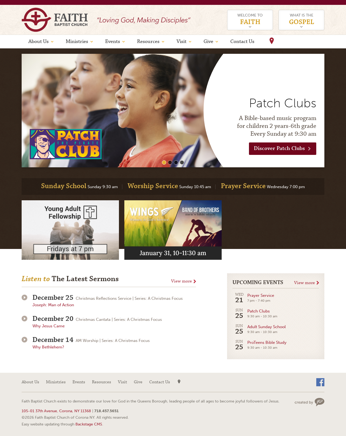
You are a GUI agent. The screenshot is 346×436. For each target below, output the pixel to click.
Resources (148, 41)
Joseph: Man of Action (53, 304)
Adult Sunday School (259, 329)
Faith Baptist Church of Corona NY (55, 20)
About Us (38, 41)
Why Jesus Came (48, 326)
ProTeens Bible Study (259, 345)
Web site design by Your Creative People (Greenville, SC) (309, 402)
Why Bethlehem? (48, 347)
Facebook (320, 382)
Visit (182, 41)
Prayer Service (253, 298)
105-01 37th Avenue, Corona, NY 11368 (56, 410)
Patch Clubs (254, 314)
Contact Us (242, 41)
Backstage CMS (88, 424)
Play (24, 297)
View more (181, 281)
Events (112, 41)
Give (208, 41)
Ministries (77, 41)
